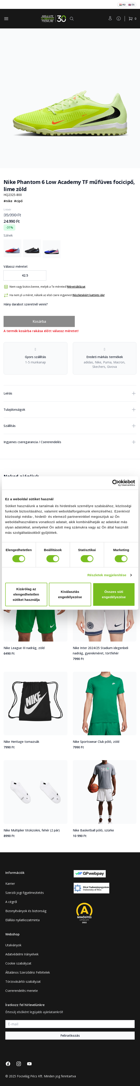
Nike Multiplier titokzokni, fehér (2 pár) (32, 830)
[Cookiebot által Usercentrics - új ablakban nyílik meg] (115, 483)
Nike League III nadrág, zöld (24, 648)
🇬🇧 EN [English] (131, 4)
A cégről (11, 902)
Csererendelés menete (21, 990)
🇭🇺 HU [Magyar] (122, 4)
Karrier (10, 883)
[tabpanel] (70, 98)
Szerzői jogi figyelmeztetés (24, 893)
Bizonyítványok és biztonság (25, 911)
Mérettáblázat (76, 287)
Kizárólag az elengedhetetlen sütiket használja (26, 594)
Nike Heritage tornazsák (21, 741)
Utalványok (13, 945)
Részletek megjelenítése (106, 575)
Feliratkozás (70, 1035)
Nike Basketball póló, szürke (93, 830)
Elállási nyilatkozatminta (22, 920)
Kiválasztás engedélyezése (70, 594)
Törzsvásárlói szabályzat (23, 981)
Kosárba (39, 321)
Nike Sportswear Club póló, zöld (96, 741)
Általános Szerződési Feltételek (27, 972)
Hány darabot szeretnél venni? (26, 304)
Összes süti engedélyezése (114, 594)
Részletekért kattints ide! (89, 295)
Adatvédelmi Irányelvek (22, 954)
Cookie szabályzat (18, 963)
